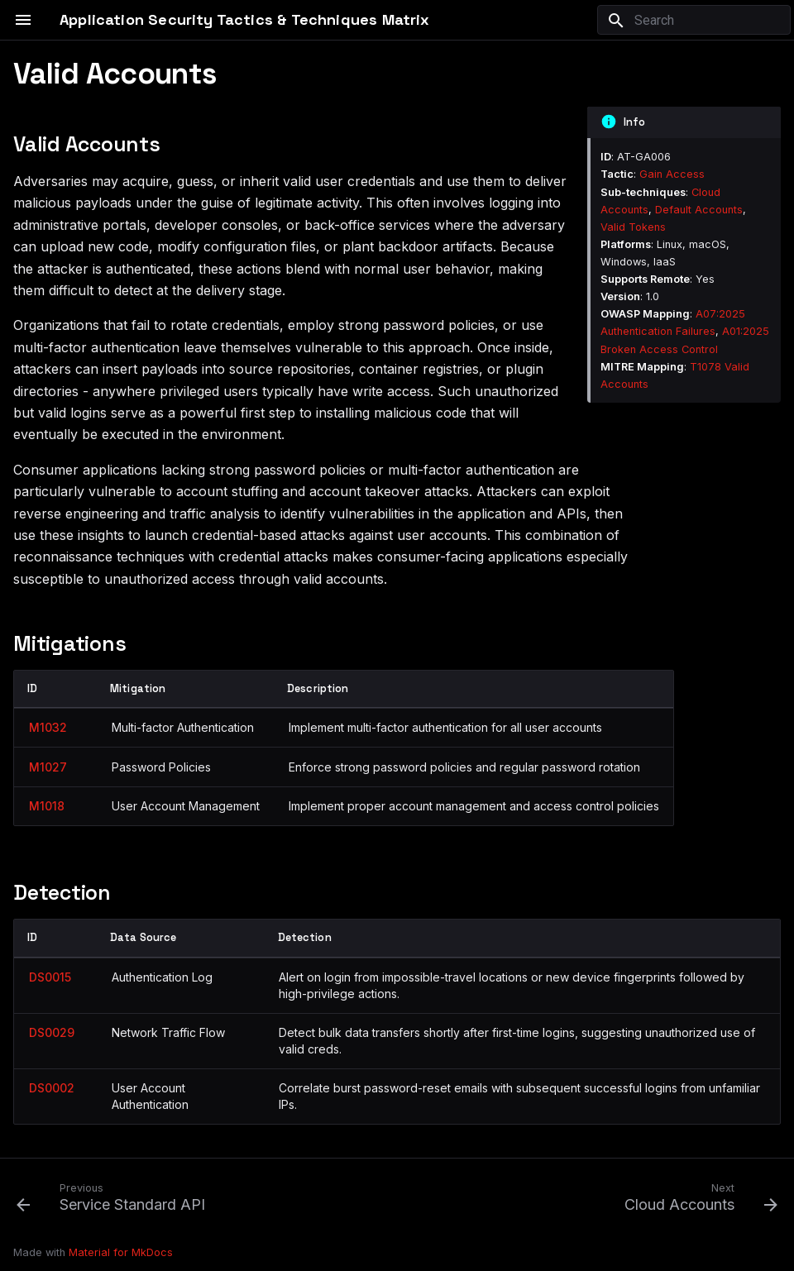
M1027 (48, 767)
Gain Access (672, 174)
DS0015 (50, 977)
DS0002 (51, 1088)
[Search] (694, 20)
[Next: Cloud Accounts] (697, 1196)
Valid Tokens (633, 227)
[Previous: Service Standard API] (114, 1196)
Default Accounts (699, 209)
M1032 (48, 727)
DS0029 (51, 1032)
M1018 (47, 806)
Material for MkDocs (121, 1252)
